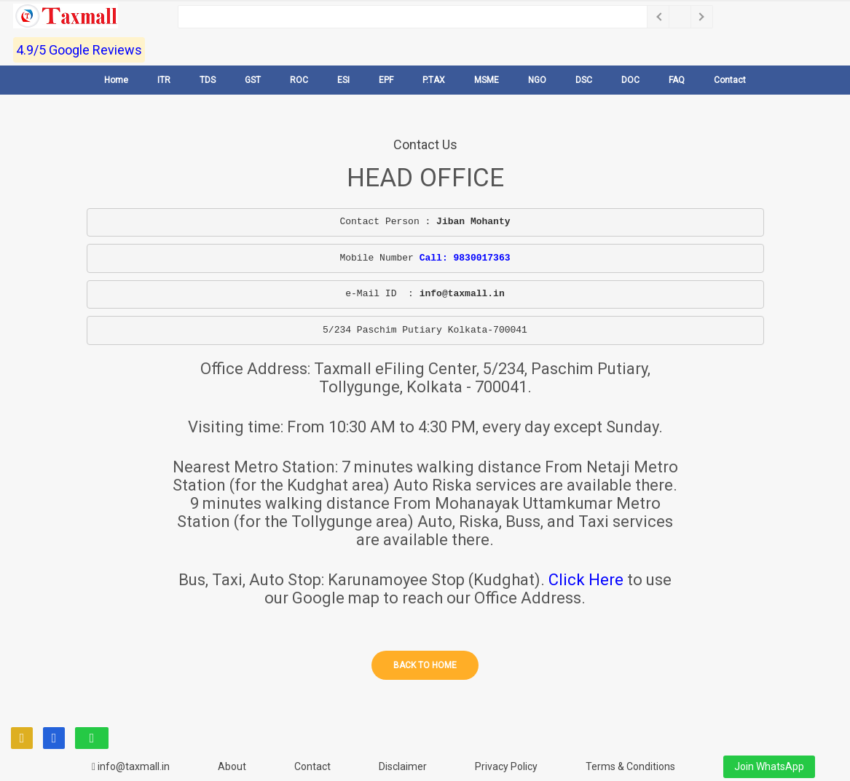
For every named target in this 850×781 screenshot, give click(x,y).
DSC (583, 80)
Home (116, 80)
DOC (630, 80)
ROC (299, 80)
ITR (163, 80)
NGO (537, 80)
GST (253, 80)
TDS (208, 80)
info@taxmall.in (131, 766)
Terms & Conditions (630, 766)
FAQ (677, 80)
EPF (386, 80)
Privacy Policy (506, 766)
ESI (343, 80)
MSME (486, 80)
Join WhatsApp (769, 766)
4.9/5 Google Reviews (79, 50)
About (232, 766)
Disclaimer (403, 766)
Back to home (425, 665)
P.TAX (433, 80)
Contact (730, 80)
